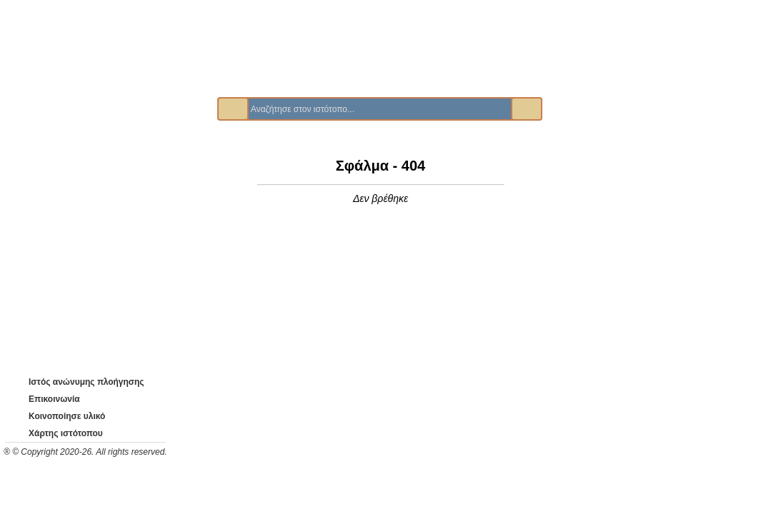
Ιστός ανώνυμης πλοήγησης (76, 382)
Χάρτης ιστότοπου (55, 433)
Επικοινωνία (44, 399)
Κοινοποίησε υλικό (57, 416)
